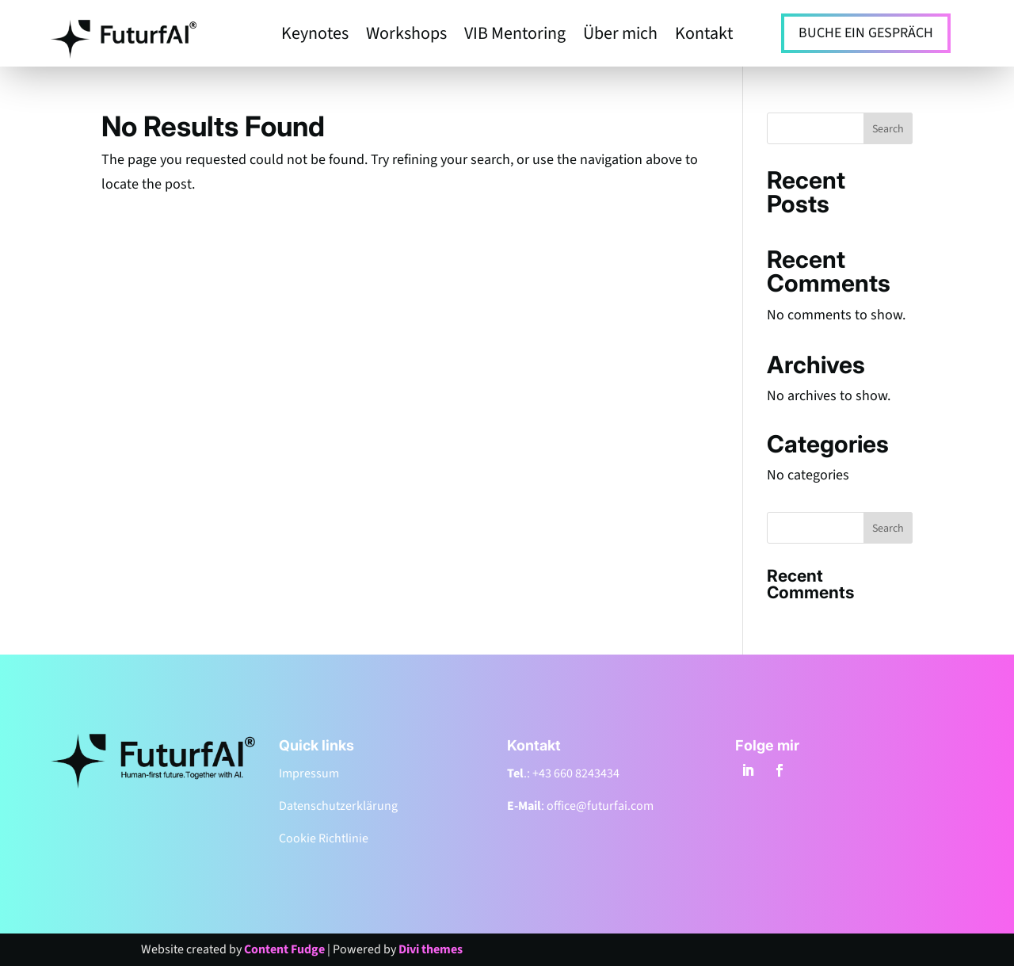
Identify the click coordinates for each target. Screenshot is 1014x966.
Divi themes (430, 949)
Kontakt (704, 36)
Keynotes (315, 36)
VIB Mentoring (515, 36)
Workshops (406, 36)
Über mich (620, 36)
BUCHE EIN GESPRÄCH (866, 33)
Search (888, 129)
